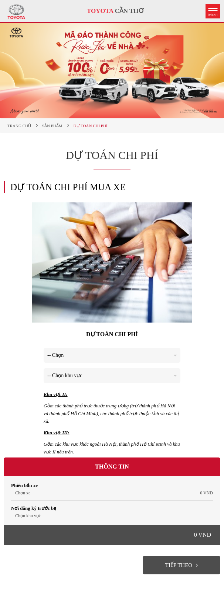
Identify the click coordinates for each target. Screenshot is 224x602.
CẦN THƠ (115, 10)
